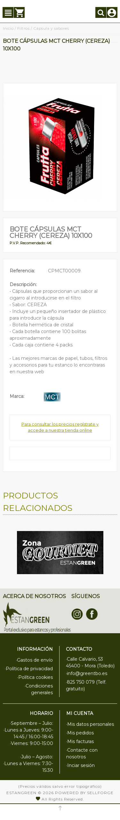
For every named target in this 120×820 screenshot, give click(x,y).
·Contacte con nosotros (82, 753)
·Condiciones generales (39, 689)
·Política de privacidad (29, 669)
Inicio (8, 28)
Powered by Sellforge (84, 792)
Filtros (23, 28)
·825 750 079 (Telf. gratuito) (86, 685)
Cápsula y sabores (51, 28)
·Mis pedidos (80, 733)
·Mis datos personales (90, 724)
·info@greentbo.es (86, 673)
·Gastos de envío (34, 660)
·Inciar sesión (80, 765)
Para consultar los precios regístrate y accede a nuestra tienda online (60, 427)
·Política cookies (35, 677)
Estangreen (21, 792)
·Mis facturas (80, 741)
